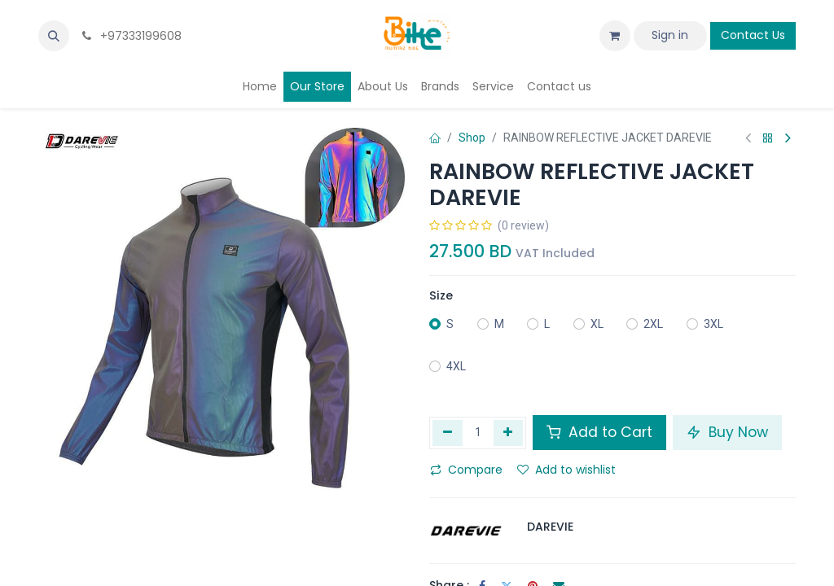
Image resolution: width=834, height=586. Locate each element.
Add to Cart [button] (599, 432)
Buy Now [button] (727, 432)
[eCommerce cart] (614, 35)
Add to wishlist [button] (566, 469)
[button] (53, 35)
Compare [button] (466, 469)
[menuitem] (259, 87)
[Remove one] (447, 433)
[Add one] (509, 433)
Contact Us (753, 35)
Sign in (670, 35)
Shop (472, 137)
